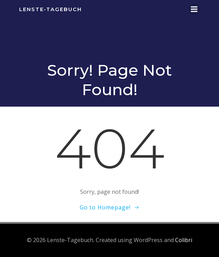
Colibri (183, 240)
